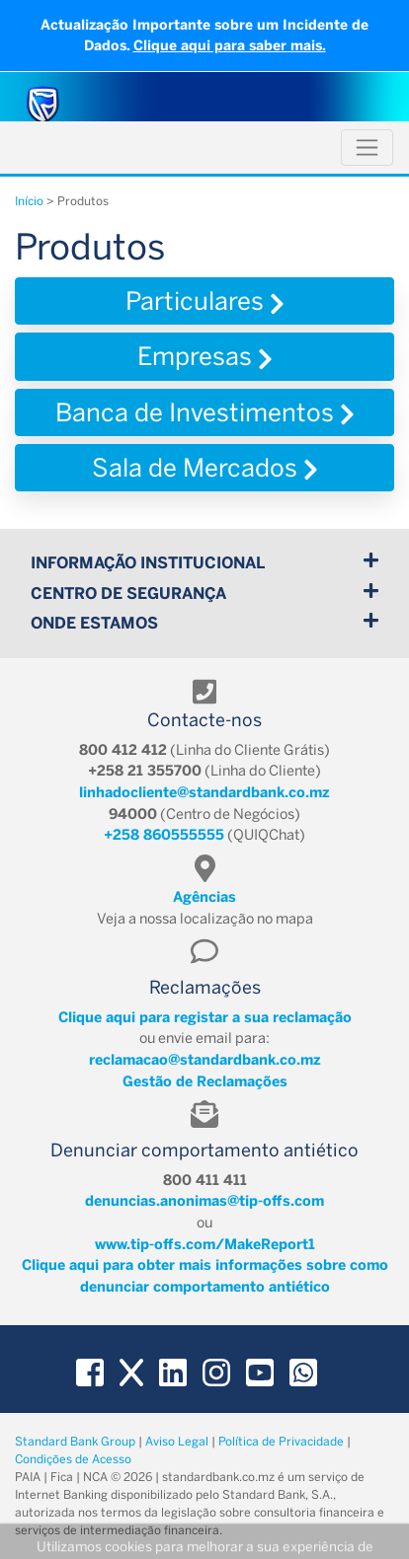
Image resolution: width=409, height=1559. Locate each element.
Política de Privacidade (281, 1441)
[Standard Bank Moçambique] (43, 103)
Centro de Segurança (204, 592)
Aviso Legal (176, 1441)
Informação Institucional (204, 562)
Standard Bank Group (75, 1441)
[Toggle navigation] (367, 147)
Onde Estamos (204, 622)
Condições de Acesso (73, 1459)
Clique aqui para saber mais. (229, 45)
